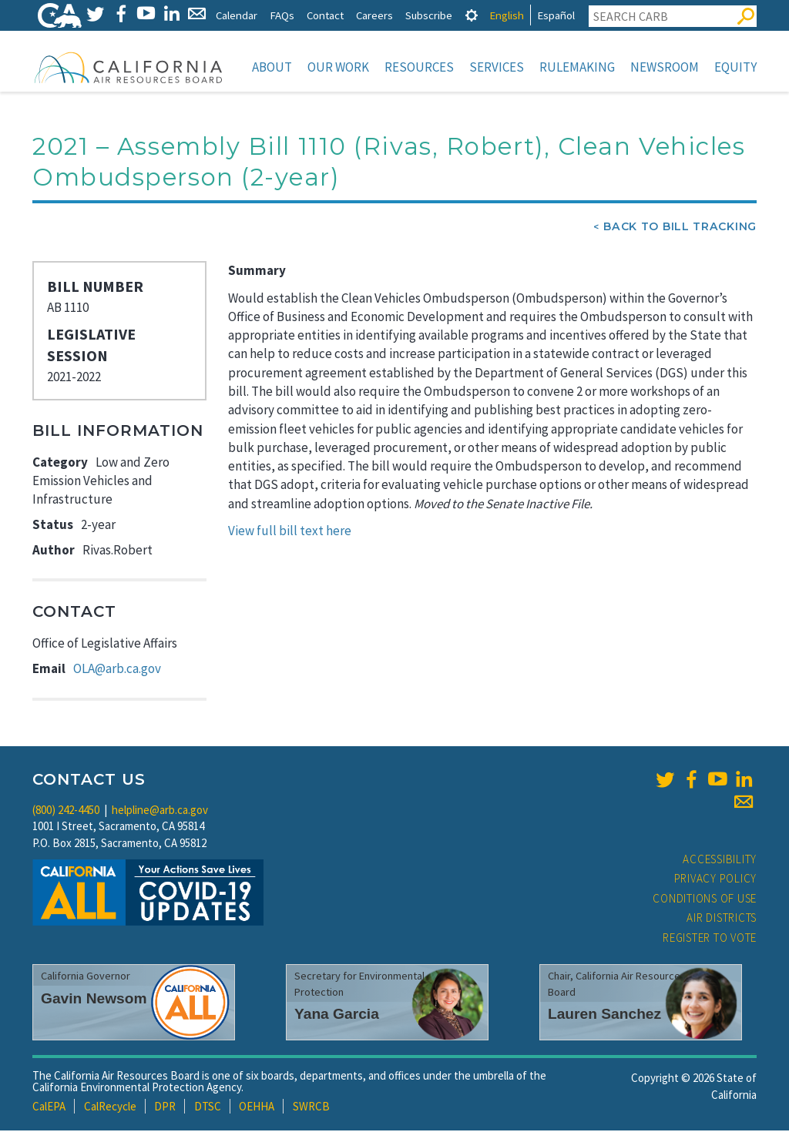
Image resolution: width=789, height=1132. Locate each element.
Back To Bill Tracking (680, 228)
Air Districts (722, 919)
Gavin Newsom (94, 1000)
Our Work (338, 67)
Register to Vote (710, 939)
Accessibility (720, 860)
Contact (325, 15)
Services (496, 67)
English (506, 15)
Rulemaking (577, 67)
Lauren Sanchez (604, 1015)
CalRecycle (110, 1107)
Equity (735, 67)
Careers (374, 15)
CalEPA (48, 1107)
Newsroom (664, 67)
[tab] (471, 15)
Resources (419, 67)
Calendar (236, 15)
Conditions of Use (705, 900)
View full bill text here (289, 532)
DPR (165, 1107)
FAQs (282, 15)
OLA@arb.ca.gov (117, 669)
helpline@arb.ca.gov (160, 811)
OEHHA (256, 1107)
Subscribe (428, 15)
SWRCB (311, 1107)
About (272, 67)
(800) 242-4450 (65, 811)
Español (556, 15)
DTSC (207, 1107)
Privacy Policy (715, 879)
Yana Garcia (336, 1015)
